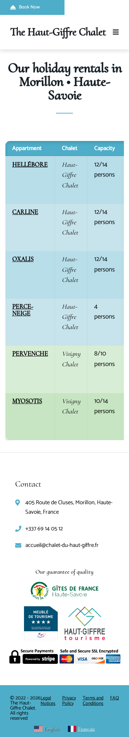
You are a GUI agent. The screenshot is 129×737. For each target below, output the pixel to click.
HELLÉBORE (30, 164)
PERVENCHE (30, 353)
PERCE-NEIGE (22, 310)
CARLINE (25, 212)
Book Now (25, 7)
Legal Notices (48, 701)
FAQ (114, 698)
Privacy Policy (69, 701)
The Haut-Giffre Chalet (58, 32)
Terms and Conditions (93, 701)
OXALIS (22, 259)
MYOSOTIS (27, 401)
